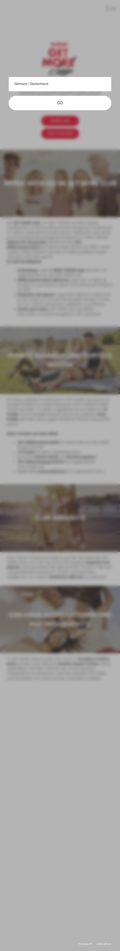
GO (60, 102)
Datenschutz (104, 943)
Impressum (85, 943)
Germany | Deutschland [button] (60, 84)
